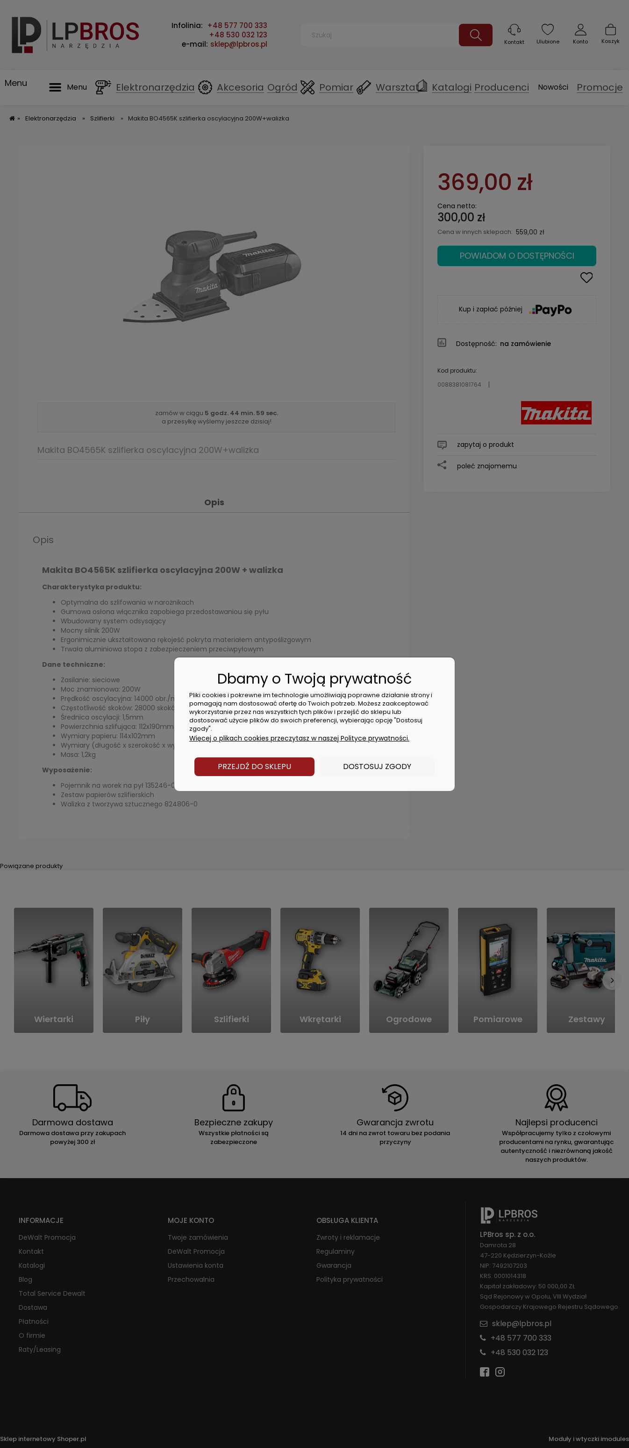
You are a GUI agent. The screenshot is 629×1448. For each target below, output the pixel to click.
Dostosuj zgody (377, 766)
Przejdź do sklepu (254, 766)
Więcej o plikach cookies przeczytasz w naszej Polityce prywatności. (299, 738)
